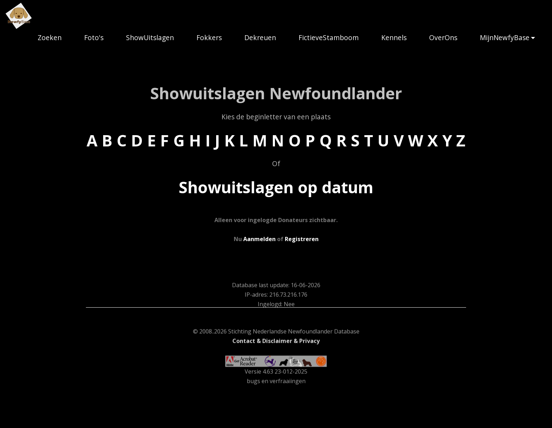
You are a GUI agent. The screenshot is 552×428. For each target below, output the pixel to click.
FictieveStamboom (329, 37)
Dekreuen (260, 37)
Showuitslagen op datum (276, 187)
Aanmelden (259, 239)
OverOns (443, 37)
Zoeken (50, 37)
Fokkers (209, 37)
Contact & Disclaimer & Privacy (276, 373)
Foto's (94, 37)
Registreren (302, 239)
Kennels (394, 37)
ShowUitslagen (150, 37)
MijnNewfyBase (504, 37)
